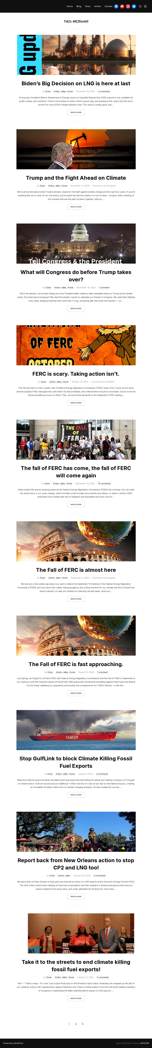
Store (87, 6)
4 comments (100, 875)
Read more (78, 112)
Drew (47, 91)
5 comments (103, 977)
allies (63, 91)
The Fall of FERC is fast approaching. (75, 664)
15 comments (104, 483)
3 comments (102, 774)
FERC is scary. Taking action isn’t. (75, 374)
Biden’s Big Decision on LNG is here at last (76, 83)
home (70, 6)
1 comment (104, 287)
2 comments (104, 91)
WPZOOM (145, 1043)
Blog (78, 6)
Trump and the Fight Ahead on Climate (76, 178)
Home (70, 91)
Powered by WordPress (13, 1043)
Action (97, 6)
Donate (108, 6)
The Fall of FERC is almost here (76, 570)
